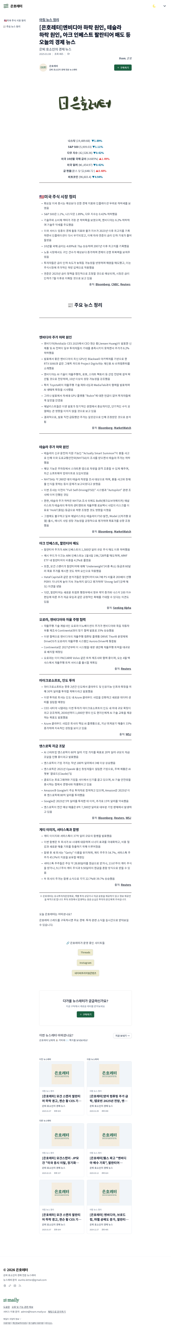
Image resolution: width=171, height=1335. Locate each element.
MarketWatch (122, 428)
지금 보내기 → (122, 1035)
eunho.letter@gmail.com (32, 1279)
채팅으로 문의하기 (57, 1311)
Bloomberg (103, 284)
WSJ (128, 734)
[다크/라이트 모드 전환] (154, 6)
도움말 (6, 1307)
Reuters (125, 284)
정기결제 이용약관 (36, 1322)
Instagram (85, 962)
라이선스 (48, 1322)
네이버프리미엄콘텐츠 (85, 973)
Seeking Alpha (122, 608)
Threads (85, 952)
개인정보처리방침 (19, 1322)
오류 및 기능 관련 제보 (22, 1307)
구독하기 (123, 67)
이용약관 (7, 1322)
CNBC (115, 284)
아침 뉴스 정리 (49, 19)
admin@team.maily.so (33, 1311)
